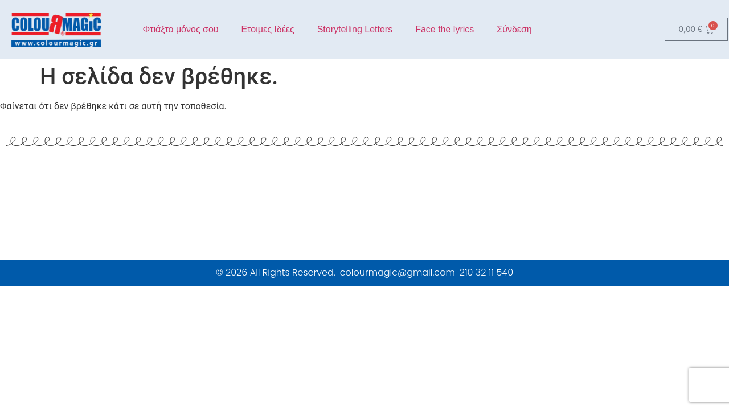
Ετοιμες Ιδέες (267, 29)
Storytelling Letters (355, 29)
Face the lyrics (444, 29)
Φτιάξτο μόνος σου (180, 29)
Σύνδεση (514, 29)
